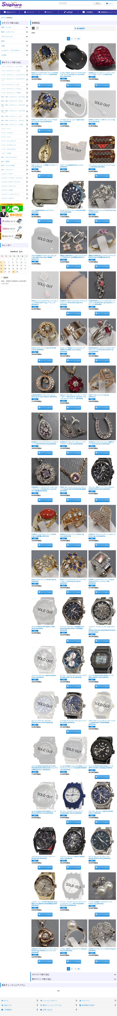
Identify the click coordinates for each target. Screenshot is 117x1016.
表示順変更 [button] (80, 28)
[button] (107, 12)
